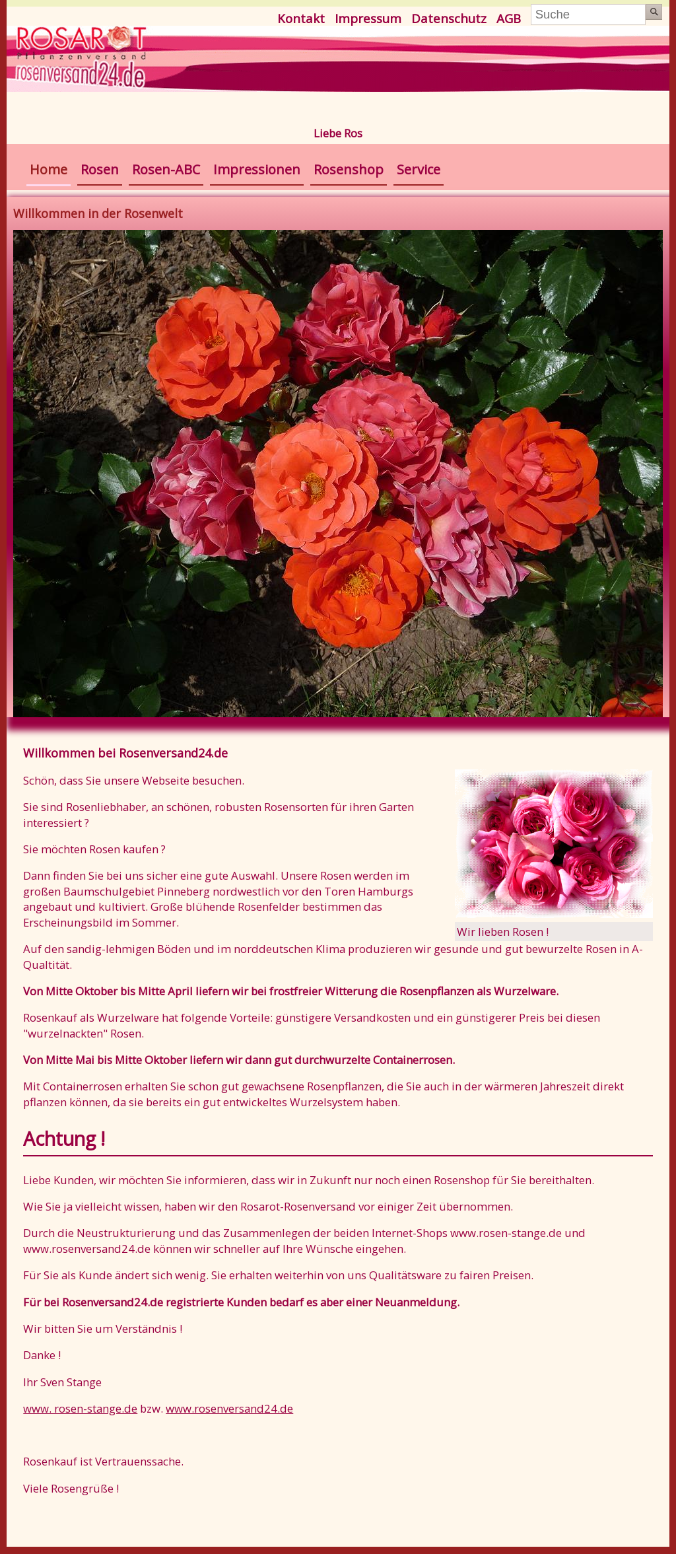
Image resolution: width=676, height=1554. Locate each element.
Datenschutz (449, 18)
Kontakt (301, 18)
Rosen (100, 169)
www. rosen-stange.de (80, 1408)
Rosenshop (349, 169)
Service (418, 169)
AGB (508, 18)
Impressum (368, 18)
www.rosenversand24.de (229, 1408)
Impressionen (256, 169)
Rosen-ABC (166, 169)
